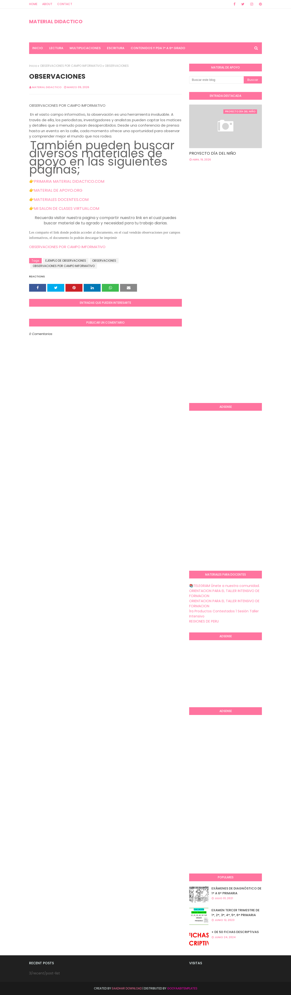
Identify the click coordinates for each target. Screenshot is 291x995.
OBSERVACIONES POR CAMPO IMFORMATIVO (71, 66)
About (47, 4)
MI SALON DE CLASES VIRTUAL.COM (66, 208)
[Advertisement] (240, 204)
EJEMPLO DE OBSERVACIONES (65, 260)
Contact (64, 4)
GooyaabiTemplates (182, 988)
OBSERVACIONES (104, 260)
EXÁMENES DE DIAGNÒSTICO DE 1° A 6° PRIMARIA (236, 891)
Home (33, 4)
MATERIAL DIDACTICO (55, 21)
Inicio (33, 66)
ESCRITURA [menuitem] (115, 48)
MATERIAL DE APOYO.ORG (58, 190)
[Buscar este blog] (216, 80)
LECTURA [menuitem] (56, 48)
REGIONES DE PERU (204, 621)
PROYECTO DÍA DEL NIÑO (212, 153)
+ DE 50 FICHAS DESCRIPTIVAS (235, 932)
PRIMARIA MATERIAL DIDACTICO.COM (69, 181)
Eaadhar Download (127, 988)
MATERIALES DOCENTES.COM (61, 199)
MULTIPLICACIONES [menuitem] (85, 48)
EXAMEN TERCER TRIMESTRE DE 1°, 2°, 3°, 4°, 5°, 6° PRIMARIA (235, 912)
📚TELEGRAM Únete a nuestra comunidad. (224, 585)
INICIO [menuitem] (37, 48)
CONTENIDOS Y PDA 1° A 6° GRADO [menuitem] (158, 48)
